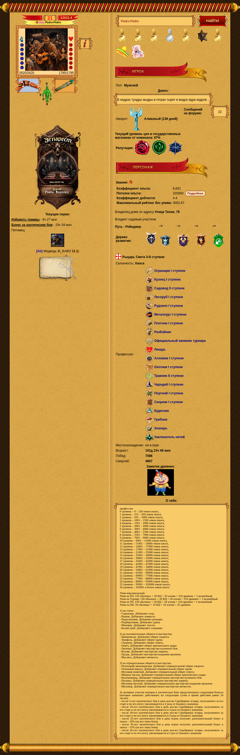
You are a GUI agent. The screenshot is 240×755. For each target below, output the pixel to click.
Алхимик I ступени (169, 358)
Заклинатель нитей (169, 437)
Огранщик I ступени (169, 271)
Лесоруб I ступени (168, 297)
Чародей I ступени (168, 384)
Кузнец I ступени (167, 279)
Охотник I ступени (168, 367)
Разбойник (162, 332)
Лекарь (159, 349)
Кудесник (161, 411)
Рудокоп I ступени (168, 306)
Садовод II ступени (169, 288)
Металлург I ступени (170, 314)
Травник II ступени (168, 376)
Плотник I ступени (168, 323)
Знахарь (161, 428)
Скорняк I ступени (168, 402)
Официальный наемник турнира (180, 341)
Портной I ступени (168, 393)
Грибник (160, 419)
